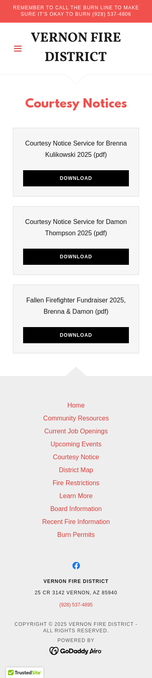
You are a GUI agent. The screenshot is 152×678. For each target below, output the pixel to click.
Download (76, 178)
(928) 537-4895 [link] (75, 605)
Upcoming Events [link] (76, 444)
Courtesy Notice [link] (76, 457)
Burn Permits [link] (75, 534)
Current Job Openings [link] (76, 431)
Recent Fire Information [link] (76, 521)
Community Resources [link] (76, 418)
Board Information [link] (76, 508)
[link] (76, 48)
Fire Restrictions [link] (76, 482)
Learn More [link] (76, 495)
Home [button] (76, 405)
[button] (20, 48)
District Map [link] (76, 470)
